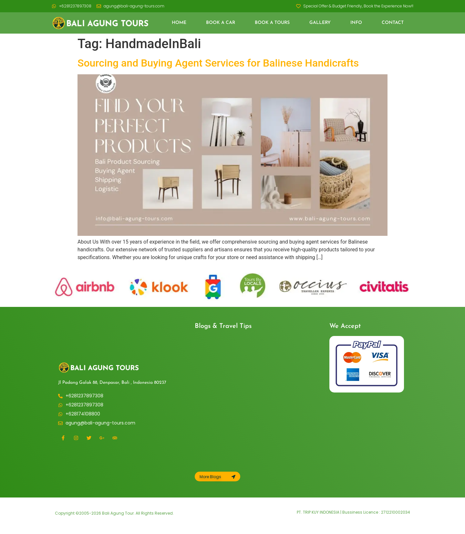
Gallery (320, 22)
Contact (393, 22)
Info (356, 22)
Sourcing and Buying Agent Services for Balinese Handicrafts (218, 63)
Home (179, 22)
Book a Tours (272, 22)
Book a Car (220, 22)
